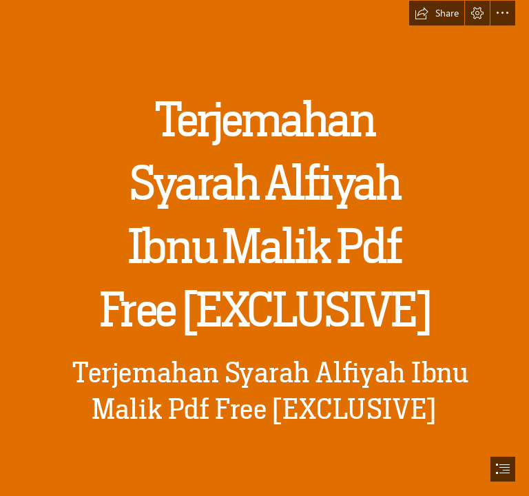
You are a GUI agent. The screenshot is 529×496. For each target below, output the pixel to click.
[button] (436, 13)
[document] (264, 248)
